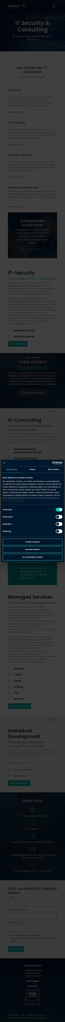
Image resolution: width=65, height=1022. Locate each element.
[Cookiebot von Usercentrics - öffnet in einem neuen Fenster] (52, 462)
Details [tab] (32, 469)
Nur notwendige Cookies (32, 557)
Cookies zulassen (32, 542)
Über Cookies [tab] (53, 469)
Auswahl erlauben (32, 549)
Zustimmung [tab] (11, 469)
